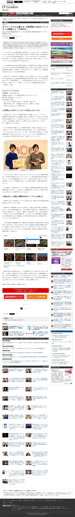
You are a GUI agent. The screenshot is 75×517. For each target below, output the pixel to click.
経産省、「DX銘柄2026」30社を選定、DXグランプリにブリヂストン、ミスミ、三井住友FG (40, 333)
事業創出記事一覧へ (44, 22)
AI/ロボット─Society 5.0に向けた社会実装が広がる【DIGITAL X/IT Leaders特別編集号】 (22, 352)
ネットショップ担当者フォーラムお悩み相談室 (35, 508)
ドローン (49, 2)
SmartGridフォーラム (60, 506)
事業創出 (17, 15)
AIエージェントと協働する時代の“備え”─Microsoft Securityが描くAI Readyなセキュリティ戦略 (16, 454)
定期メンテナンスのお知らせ (57, 78)
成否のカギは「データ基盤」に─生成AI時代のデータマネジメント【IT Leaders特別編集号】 (23, 348)
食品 (18, 320)
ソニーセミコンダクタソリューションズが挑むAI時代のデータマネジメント (40, 389)
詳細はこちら (67, 383)
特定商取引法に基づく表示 (51, 500)
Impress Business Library (56, 26)
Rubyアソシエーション (17, 36)
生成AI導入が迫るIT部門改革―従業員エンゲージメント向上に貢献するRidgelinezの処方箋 (16, 444)
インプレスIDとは (56, 30)
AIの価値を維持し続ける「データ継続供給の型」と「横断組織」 (58, 92)
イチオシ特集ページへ (66, 269)
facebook (5, 10)
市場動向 (24, 18)
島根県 (15, 320)
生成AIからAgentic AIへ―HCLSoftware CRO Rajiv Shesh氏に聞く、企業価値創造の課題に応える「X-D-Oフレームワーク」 (57, 210)
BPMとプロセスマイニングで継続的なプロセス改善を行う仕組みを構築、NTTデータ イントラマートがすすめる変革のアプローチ (58, 237)
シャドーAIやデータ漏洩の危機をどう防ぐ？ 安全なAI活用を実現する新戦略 (40, 380)
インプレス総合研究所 (44, 506)
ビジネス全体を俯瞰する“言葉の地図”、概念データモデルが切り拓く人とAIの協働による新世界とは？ (17, 380)
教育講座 (54, 2)
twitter (3, 10)
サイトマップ (60, 500)
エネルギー (45, 2)
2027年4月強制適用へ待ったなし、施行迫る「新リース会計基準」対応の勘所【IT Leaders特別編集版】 (25, 343)
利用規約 (13, 500)
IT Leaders (10, 7)
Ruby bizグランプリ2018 (12, 78)
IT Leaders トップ (5, 18)
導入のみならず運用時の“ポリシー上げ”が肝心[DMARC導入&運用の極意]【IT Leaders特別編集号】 (25, 356)
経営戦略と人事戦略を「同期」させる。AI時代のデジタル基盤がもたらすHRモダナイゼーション (16, 417)
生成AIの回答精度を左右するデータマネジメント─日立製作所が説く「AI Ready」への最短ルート (16, 398)
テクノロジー (20, 13)
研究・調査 (64, 1)
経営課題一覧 (13, 18)
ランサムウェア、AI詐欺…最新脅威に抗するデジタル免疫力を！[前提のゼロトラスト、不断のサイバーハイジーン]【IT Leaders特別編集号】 (25, 361)
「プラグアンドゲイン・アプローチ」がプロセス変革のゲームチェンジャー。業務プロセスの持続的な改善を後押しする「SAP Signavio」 (16, 473)
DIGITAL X (58, 508)
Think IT (29, 506)
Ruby (6, 320)
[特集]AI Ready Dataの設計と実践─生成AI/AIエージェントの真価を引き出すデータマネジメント (61, 253)
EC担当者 (49, 1)
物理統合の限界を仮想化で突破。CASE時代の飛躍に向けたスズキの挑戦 (40, 398)
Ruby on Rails (10, 320)
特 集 (29, 13)
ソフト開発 (55, 1)
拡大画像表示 (6, 267)
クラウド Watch (52, 506)
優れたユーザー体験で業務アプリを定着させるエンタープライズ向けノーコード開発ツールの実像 (40, 417)
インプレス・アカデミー (17, 510)
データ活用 (24, 15)
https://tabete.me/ (14, 93)
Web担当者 (45, 1)
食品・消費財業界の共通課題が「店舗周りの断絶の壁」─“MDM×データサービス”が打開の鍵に (17, 463)
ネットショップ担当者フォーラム (18, 508)
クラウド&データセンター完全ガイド (19, 506)
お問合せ (4, 502)
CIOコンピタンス (48, 15)
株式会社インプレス (16, 505)
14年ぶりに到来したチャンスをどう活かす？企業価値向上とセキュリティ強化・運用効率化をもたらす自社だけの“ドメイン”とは (58, 186)
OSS (20, 320)
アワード (24, 320)
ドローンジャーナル (65, 508)
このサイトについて (6, 500)
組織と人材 (39, 15)
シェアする (5, 37)
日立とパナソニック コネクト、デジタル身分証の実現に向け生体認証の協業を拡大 (40, 328)
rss (8, 10)
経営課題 (12, 13)
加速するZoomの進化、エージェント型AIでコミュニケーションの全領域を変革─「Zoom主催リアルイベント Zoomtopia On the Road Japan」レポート (17, 436)
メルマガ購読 (18, 500)
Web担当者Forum (35, 506)
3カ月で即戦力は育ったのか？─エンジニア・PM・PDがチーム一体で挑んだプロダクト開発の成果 (17, 333)
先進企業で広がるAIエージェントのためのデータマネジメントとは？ (40, 407)
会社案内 (32, 500)
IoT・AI (59, 1)
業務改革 (12, 15)
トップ (4, 14)
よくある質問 (9, 502)
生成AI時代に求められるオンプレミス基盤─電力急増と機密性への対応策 (40, 444)
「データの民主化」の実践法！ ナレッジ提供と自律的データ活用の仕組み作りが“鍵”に (40, 371)
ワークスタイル (31, 15)
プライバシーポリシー (40, 500)
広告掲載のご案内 (26, 500)
